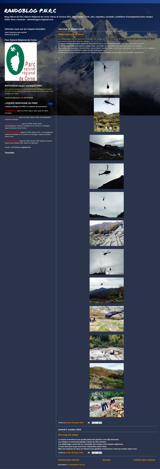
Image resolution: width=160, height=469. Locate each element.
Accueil (106, 460)
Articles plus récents (68, 460)
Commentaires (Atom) (77, 464)
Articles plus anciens (144, 460)
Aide (50, 104)
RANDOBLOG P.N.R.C (30, 10)
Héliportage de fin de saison (71, 34)
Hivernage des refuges (68, 435)
